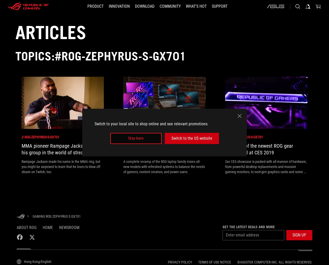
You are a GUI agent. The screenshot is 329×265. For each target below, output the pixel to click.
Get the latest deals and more (249, 227)
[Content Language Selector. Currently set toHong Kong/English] (34, 261)
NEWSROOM (69, 227)
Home (48, 227)
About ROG (26, 227)
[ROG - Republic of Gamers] (28, 6)
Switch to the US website (191, 138)
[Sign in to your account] (308, 6)
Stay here (136, 138)
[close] (239, 116)
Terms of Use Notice (214, 262)
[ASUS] (275, 6)
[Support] (219, 6)
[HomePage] (21, 216)
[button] (299, 235)
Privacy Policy (180, 262)
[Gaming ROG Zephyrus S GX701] (57, 216)
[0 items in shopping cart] (318, 6)
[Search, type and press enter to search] (298, 6)
